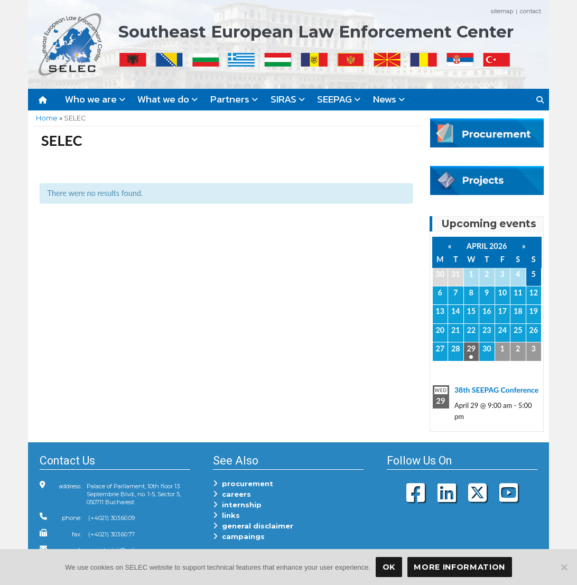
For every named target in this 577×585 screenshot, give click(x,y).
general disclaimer (253, 526)
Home (47, 118)
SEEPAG (338, 99)
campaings (239, 536)
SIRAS (288, 99)
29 (471, 348)
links (226, 515)
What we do (167, 99)
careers (232, 494)
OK (389, 567)
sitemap (502, 11)
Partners (234, 99)
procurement (243, 483)
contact (530, 11)
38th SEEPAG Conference (496, 389)
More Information (459, 567)
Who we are (95, 99)
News (389, 99)
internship (237, 504)
